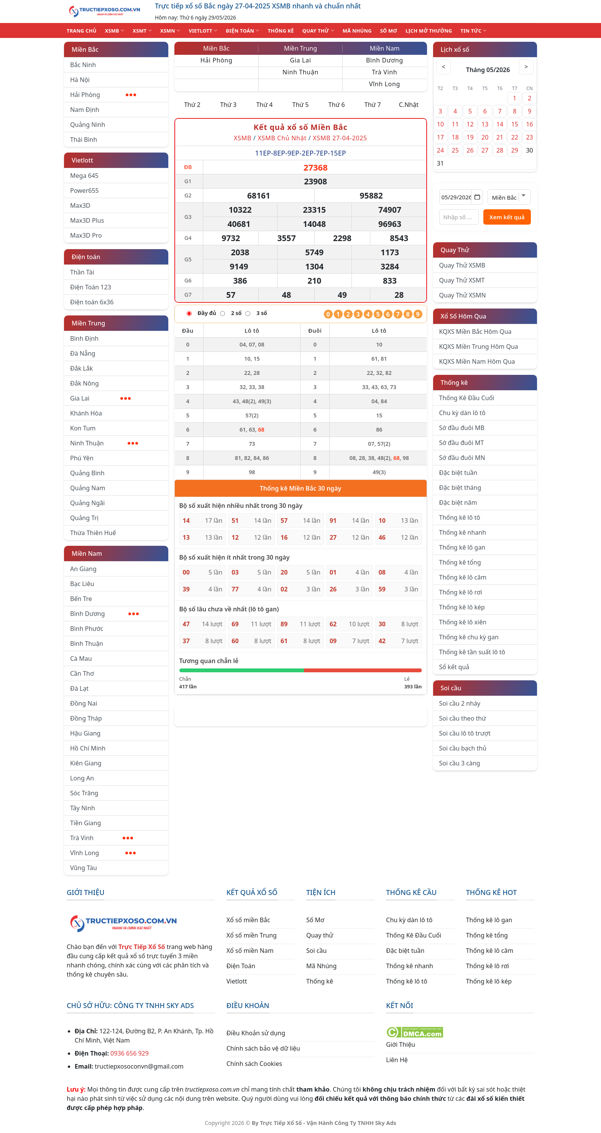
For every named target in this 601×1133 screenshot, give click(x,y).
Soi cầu (451, 688)
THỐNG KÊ (281, 30)
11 (455, 124)
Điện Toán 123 (90, 287)
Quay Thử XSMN (462, 295)
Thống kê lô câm (463, 577)
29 (514, 150)
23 (529, 137)
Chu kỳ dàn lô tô (462, 413)
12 (469, 124)
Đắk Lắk (81, 368)
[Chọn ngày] (461, 197)
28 (499, 150)
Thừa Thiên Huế (93, 533)
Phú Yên (82, 458)
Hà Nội (80, 80)
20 (484, 137)
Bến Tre (81, 598)
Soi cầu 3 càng (459, 763)
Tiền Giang (85, 823)
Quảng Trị (84, 518)
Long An (82, 778)
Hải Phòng (103, 94)
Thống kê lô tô (460, 517)
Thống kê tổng (460, 562)
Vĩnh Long (103, 853)
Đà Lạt (79, 688)
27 (484, 150)
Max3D (80, 205)
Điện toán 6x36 (91, 302)
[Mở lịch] (477, 197)
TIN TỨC (474, 30)
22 (514, 137)
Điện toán (86, 257)
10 (440, 124)
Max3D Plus (87, 220)
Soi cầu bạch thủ (463, 748)
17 (440, 137)
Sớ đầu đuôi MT (461, 442)
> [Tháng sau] (526, 66)
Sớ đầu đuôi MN (462, 457)
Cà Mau (81, 658)
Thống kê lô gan (462, 547)
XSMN (170, 30)
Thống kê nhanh (462, 532)
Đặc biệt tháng (460, 487)
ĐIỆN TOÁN (242, 30)
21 (499, 137)
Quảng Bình (87, 473)
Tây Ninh (82, 808)
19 (469, 137)
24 (440, 150)
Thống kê (454, 382)
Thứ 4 (264, 104)
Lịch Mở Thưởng (429, 30)
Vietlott (82, 160)
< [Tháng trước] (444, 66)
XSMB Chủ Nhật (282, 138)
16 (529, 124)
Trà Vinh (101, 838)
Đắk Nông (84, 383)
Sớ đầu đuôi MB (461, 428)
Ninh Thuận (104, 443)
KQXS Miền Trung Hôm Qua (478, 346)
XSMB (115, 30)
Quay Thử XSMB (462, 265)
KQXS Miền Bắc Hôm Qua (475, 331)
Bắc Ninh (83, 65)
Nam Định (84, 109)
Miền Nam (87, 553)
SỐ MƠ (388, 30)
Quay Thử (455, 250)
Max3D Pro (86, 235)
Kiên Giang (86, 763)
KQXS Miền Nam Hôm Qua (477, 361)
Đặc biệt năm (458, 502)
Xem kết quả (507, 217)
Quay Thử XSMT (462, 280)
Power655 (84, 190)
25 (455, 150)
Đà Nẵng (82, 353)
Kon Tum (83, 428)
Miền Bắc (85, 49)
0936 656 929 (129, 1053)
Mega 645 (84, 175)
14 (499, 124)
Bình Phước (86, 628)
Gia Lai (100, 398)
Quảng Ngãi (87, 503)
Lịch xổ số (455, 49)
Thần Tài (82, 272)
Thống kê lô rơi (460, 592)
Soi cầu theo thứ (462, 718)
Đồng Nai (83, 703)
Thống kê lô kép (462, 607)
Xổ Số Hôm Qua (463, 316)
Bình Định (84, 338)
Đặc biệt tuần (458, 472)
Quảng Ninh (87, 124)
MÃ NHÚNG (357, 30)
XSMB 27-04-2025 (340, 138)
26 (469, 150)
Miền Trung (88, 323)
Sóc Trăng (84, 793)
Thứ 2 (192, 104)
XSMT (142, 30)
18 (455, 137)
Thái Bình (83, 139)
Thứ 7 (373, 104)
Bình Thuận (86, 643)
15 (514, 124)
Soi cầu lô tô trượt (465, 733)
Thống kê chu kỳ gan (469, 637)
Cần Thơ (82, 673)
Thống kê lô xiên (463, 622)
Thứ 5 (300, 104)
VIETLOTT (203, 30)
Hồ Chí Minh (87, 748)
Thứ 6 (336, 104)
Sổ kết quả (454, 667)
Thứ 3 (228, 104)
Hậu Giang (85, 733)
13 (484, 124)
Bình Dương (104, 613)
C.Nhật (409, 104)
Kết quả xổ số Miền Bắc (301, 127)
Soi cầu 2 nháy (460, 703)
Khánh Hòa (86, 413)
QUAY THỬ (318, 30)
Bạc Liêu (82, 584)
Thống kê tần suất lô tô (472, 652)
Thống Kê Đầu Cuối (466, 398)
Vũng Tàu (83, 868)
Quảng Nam (87, 488)
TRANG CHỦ (82, 30)
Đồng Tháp (86, 718)
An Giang (83, 569)
